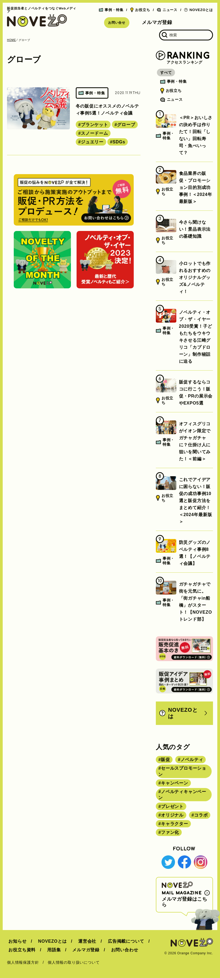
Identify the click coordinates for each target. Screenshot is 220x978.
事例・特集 (111, 10)
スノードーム (94, 133)
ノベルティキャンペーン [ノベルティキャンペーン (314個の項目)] (182, 794)
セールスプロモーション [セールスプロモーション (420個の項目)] (182, 771)
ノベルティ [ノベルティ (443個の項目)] (192, 759)
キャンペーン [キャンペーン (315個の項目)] (174, 783)
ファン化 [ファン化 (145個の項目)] (170, 832)
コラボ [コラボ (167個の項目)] (201, 815)
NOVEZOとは (198, 10)
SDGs (119, 142)
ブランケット (94, 124)
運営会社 (83, 941)
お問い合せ (116, 23)
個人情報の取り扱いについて (73, 962)
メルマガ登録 (157, 22)
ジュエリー (92, 142)
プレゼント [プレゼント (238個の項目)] (172, 806)
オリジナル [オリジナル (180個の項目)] (172, 815)
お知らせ (16, 941)
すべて (167, 72)
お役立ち (140, 10)
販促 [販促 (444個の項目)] (165, 759)
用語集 (51, 950)
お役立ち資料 (20, 950)
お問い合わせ (118, 950)
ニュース (167, 10)
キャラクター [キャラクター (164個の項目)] (174, 823)
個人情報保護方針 (23, 962)
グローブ (126, 124)
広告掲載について (120, 941)
